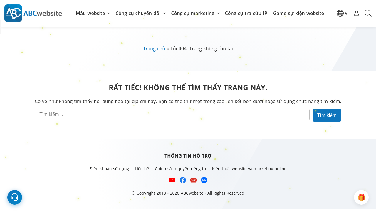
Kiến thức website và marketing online (249, 168)
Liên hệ (142, 168)
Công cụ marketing (192, 13)
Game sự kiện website (298, 13)
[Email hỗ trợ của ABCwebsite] (193, 181)
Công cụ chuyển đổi (137, 13)
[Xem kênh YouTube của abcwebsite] (172, 181)
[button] (343, 13)
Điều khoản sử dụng (109, 168)
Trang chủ (154, 48)
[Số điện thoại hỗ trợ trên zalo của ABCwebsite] (204, 181)
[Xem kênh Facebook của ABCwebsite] (183, 181)
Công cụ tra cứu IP (246, 13)
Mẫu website (90, 13)
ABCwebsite (192, 193)
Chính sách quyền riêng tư (180, 168)
